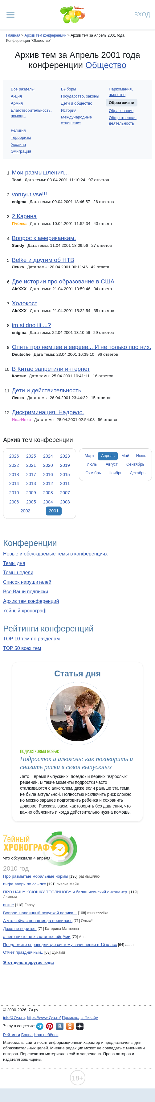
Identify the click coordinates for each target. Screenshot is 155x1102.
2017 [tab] (31, 474)
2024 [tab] (48, 456)
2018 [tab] (14, 474)
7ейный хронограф (25, 610)
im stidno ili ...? (31, 325)
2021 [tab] (31, 465)
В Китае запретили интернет (51, 369)
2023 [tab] (65, 456)
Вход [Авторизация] (142, 14)
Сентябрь (135, 464)
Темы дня (14, 563)
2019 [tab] (65, 465)
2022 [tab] (14, 465)
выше (8, 905)
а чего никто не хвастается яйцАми (37, 936)
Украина (18, 144)
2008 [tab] (48, 492)
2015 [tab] (65, 474)
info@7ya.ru (14, 1017)
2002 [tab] (26, 510)
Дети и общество (76, 103)
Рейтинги (11, 1034)
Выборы (68, 89)
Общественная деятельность (123, 120)
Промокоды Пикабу (80, 1017)
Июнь (141, 455)
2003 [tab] (65, 501)
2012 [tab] (48, 483)
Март (89, 455)
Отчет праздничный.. (23, 952)
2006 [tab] (14, 501)
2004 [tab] (48, 501)
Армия (17, 103)
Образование (121, 110)
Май (125, 455)
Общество (105, 65)
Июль (92, 464)
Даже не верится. (20, 928)
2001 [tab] (54, 510)
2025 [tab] (31, 456)
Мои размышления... (40, 172)
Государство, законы (80, 96)
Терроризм (21, 137)
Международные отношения (76, 120)
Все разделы (23, 89)
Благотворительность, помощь (31, 113)
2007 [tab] (65, 492)
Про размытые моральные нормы (35, 876)
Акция (16, 96)
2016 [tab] (48, 474)
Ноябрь (115, 473)
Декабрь (138, 473)
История (68, 110)
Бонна (27, 1034)
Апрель (108, 455)
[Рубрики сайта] (10, 15)
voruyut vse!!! (29, 194)
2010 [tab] (14, 492)
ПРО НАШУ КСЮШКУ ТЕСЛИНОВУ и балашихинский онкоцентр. (65, 892)
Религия (18, 130)
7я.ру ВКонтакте (59, 1026)
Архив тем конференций (31, 601)
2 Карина (24, 216)
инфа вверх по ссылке (24, 884)
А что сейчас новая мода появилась (37, 920)
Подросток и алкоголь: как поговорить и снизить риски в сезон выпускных (76, 762)
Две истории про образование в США (63, 281)
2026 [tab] (14, 456)
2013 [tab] (31, 483)
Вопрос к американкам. (44, 238)
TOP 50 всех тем (22, 648)
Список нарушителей (27, 582)
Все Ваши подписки (25, 591)
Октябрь (93, 473)
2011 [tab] (65, 483)
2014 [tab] (14, 483)
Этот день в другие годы (28, 962)
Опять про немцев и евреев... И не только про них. (81, 347)
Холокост (24, 303)
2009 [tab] (31, 492)
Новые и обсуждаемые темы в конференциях (55, 553)
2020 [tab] (48, 465)
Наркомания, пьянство (121, 92)
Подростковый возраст (40, 751)
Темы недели (18, 572)
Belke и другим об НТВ (43, 260)
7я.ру (80, 1026)
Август (112, 464)
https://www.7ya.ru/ (44, 1017)
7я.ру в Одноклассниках (70, 1026)
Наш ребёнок (46, 1034)
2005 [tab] (31, 501)
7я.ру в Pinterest (49, 1026)
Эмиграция (21, 151)
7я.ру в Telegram (39, 1026)
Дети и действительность (46, 390)
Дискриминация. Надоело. (48, 412)
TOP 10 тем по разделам (31, 638)
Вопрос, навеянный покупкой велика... (40, 913)
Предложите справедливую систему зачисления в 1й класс (60, 944)
